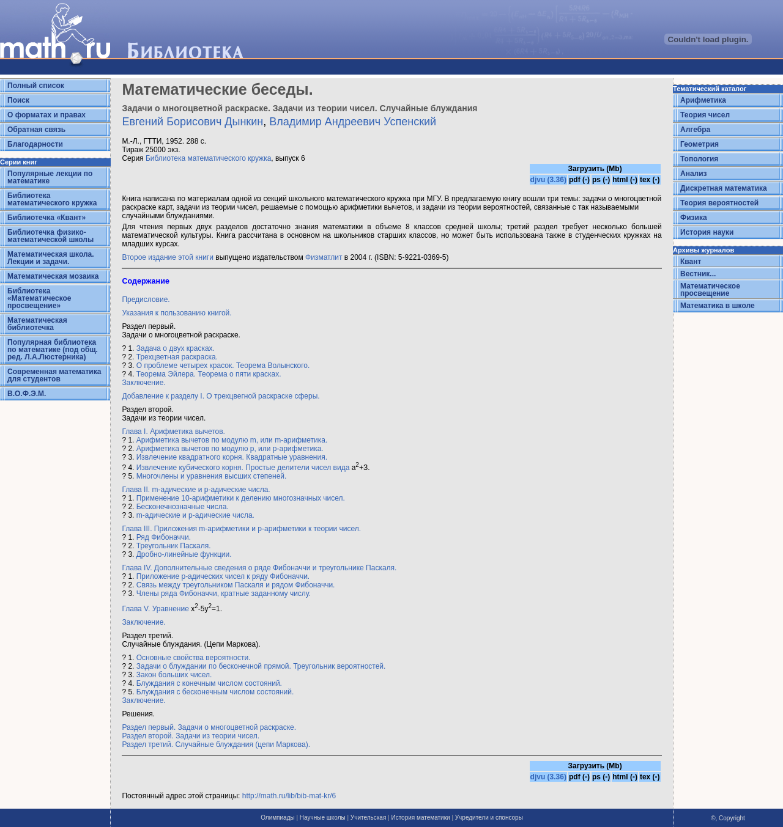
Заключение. (143, 382)
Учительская (368, 817)
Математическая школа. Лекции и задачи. (50, 258)
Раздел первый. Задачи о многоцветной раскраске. (209, 727)
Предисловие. (145, 299)
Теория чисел (705, 115)
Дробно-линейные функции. (184, 554)
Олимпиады (278, 817)
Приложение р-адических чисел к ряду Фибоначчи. (223, 576)
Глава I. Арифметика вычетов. (173, 431)
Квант (690, 261)
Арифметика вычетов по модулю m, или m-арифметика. (232, 440)
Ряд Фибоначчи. (163, 537)
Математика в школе (717, 305)
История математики (420, 817)
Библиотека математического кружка (52, 199)
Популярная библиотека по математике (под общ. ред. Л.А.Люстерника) (52, 349)
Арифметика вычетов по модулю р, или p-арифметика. (230, 448)
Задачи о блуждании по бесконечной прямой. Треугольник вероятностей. (261, 666)
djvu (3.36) (548, 179)
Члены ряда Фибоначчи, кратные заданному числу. (223, 593)
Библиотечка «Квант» (46, 217)
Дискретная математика (723, 188)
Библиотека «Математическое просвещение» (39, 298)
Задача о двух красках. (175, 348)
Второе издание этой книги (167, 257)
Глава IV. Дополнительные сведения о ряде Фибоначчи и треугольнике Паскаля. (259, 568)
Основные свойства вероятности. (193, 657)
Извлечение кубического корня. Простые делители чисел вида (243, 467)
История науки (706, 232)
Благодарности (35, 144)
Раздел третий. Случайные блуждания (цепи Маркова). (216, 744)
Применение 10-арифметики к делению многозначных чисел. (240, 498)
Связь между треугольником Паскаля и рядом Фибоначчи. (235, 585)
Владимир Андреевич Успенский (352, 122)
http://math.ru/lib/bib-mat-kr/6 (289, 796)
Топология (699, 159)
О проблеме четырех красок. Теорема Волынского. (223, 365)
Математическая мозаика (52, 276)
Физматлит (323, 257)
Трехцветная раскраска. (177, 357)
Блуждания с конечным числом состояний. (209, 683)
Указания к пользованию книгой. (176, 313)
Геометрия (699, 144)
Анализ (693, 173)
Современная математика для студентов (54, 375)
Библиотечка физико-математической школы (50, 236)
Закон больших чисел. (174, 675)
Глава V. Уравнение (155, 609)
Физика (693, 217)
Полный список (35, 85)
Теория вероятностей (719, 203)
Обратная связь (36, 129)
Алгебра (695, 129)
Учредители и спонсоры (489, 817)
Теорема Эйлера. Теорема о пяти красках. (208, 374)
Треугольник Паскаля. (173, 546)
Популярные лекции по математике (49, 177)
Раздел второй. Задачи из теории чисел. (190, 736)
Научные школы (323, 817)
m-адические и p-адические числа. (195, 515)
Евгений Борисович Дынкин (192, 122)
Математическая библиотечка (37, 324)
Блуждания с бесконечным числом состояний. (215, 692)
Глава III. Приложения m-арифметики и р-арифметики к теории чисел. (241, 528)
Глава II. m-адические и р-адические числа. (196, 489)
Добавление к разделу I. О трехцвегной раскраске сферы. (220, 396)
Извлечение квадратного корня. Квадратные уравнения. (231, 457)
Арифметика (703, 100)
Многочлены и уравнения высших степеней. (211, 476)
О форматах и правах (46, 115)
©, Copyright (728, 818)
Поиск (18, 100)
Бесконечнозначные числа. (182, 506)
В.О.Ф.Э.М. (26, 393)
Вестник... (698, 274)
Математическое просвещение (710, 290)
